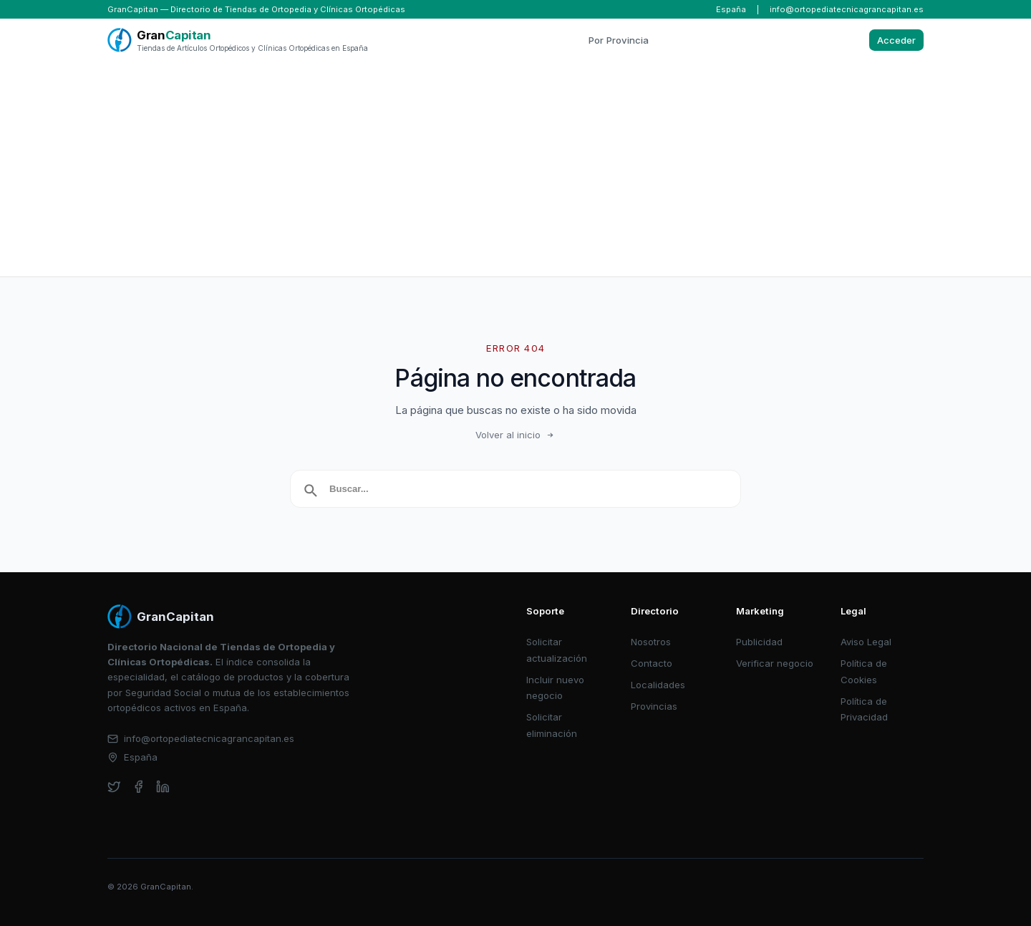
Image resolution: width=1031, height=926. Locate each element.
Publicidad (759, 641)
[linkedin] (163, 787)
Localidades (658, 684)
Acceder (896, 40)
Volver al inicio (515, 434)
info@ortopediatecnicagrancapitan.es (847, 9)
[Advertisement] (515, 169)
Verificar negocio (774, 663)
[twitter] (114, 787)
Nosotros (651, 641)
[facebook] (138, 787)
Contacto (651, 663)
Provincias (654, 706)
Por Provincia (619, 40)
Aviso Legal (866, 641)
